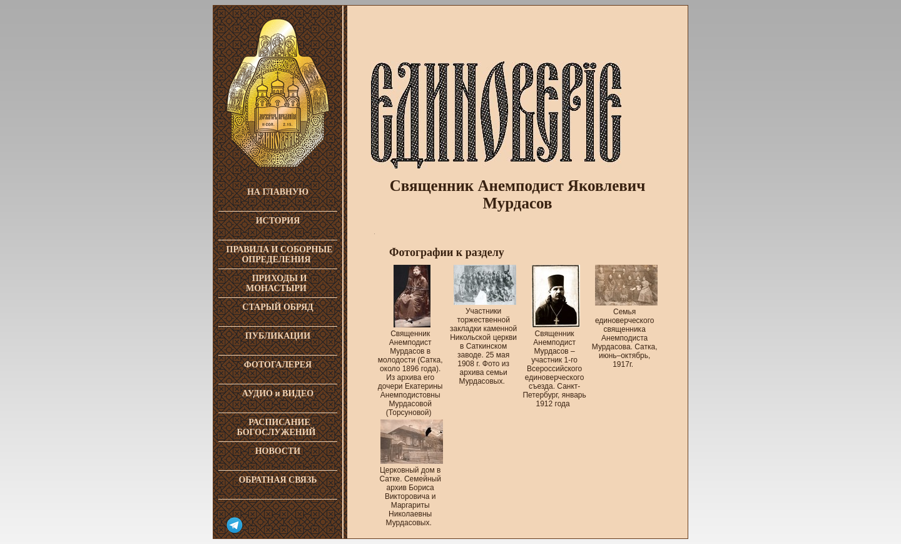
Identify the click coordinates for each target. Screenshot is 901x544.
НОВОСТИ (278, 451)
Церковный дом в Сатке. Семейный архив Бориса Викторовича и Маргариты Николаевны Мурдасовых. (411, 490)
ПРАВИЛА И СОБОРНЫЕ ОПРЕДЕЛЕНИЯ (280, 254)
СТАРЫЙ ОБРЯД (277, 307)
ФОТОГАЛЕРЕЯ (278, 364)
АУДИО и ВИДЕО (277, 393)
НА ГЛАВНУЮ (277, 192)
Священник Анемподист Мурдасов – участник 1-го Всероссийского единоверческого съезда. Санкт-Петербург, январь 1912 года (554, 362)
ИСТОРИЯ (278, 220)
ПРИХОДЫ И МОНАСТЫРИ (276, 283)
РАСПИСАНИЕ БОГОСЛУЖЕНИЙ (276, 427)
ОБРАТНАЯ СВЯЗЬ (277, 480)
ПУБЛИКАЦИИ (277, 336)
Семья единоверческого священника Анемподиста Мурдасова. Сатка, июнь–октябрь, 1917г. (625, 332)
